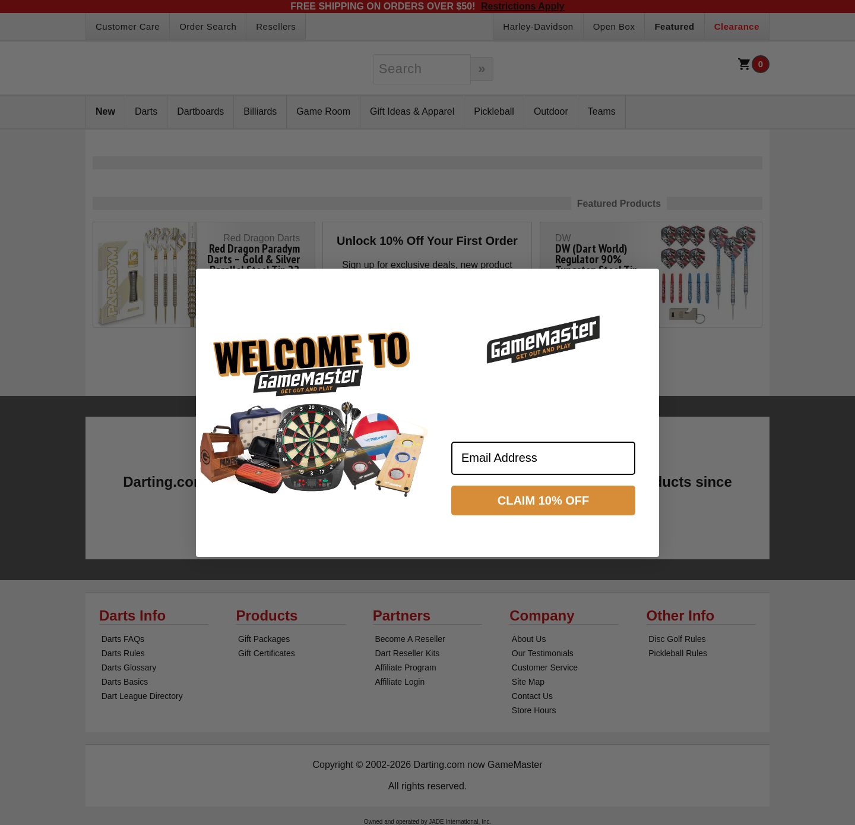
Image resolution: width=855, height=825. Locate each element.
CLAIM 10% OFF (543, 500)
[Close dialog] (644, 282)
